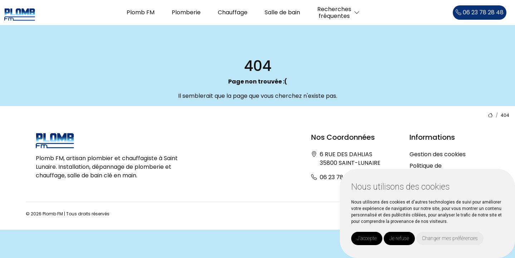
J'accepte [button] (367, 238)
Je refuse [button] (399, 238)
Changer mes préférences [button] (450, 238)
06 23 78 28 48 (480, 12)
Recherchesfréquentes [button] (334, 12)
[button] (357, 12)
